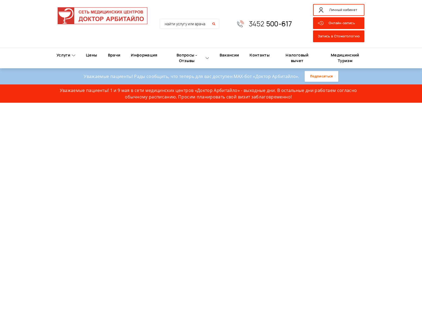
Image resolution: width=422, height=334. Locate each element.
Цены (91, 55)
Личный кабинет (343, 10)
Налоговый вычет (297, 57)
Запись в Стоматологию (339, 36)
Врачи (114, 55)
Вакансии (229, 55)
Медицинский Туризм (345, 57)
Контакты (259, 55)
